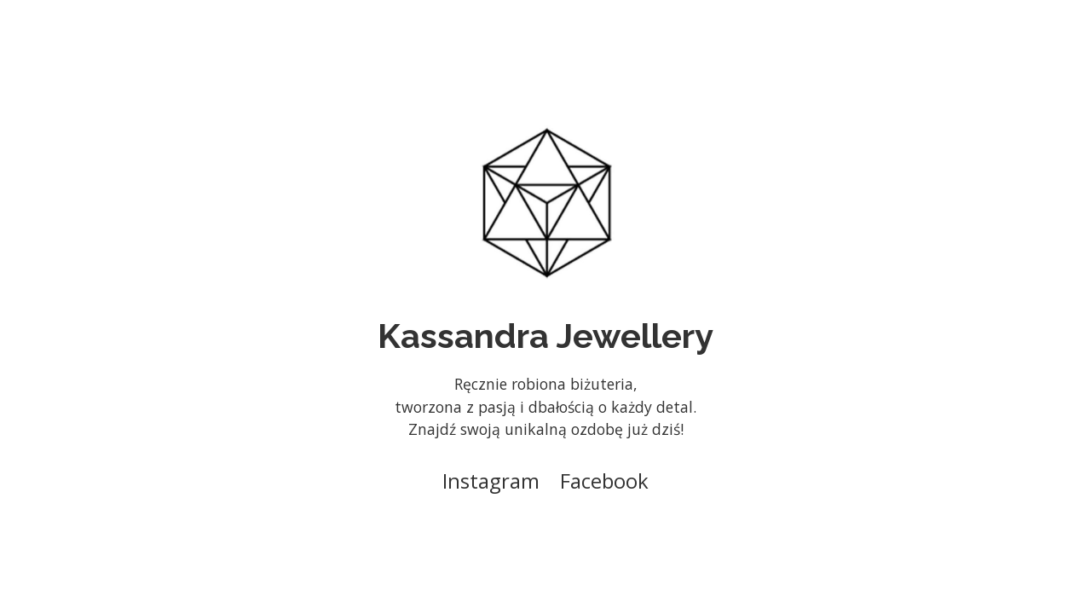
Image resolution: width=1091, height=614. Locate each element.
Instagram (491, 480)
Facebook (604, 480)
